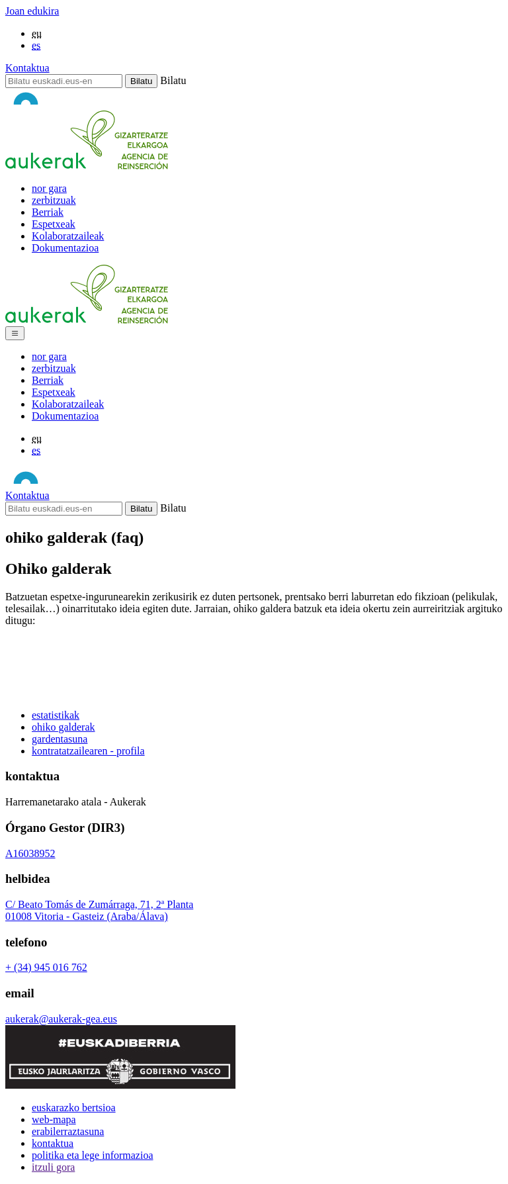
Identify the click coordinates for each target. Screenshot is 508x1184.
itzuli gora (53, 1167)
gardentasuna (59, 739)
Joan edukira (32, 11)
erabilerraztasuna (68, 1131)
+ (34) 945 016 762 (46, 967)
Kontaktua (27, 67)
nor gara (49, 188)
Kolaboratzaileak (68, 236)
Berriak (48, 212)
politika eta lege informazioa (92, 1155)
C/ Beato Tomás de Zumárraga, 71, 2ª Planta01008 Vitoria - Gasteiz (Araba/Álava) (99, 910)
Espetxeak (53, 224)
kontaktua (52, 1143)
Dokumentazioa (65, 247)
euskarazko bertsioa (74, 1107)
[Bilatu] (63, 81)
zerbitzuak (54, 200)
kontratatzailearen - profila (88, 750)
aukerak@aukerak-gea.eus (61, 1019)
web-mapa (54, 1119)
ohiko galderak (63, 727)
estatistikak (55, 715)
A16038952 (30, 853)
